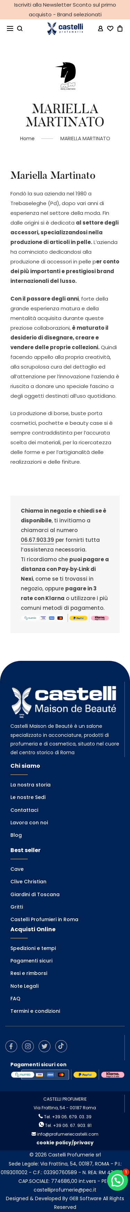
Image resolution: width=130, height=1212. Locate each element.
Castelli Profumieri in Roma (44, 919)
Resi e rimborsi (28, 973)
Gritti (16, 906)
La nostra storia (30, 784)
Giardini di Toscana (35, 894)
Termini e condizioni (35, 1011)
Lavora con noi (29, 822)
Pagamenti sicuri (31, 960)
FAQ (15, 998)
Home (27, 138)
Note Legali (24, 986)
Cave (17, 869)
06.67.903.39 (37, 540)
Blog (16, 835)
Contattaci (24, 810)
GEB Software (85, 1198)
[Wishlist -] (110, 29)
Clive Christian (28, 881)
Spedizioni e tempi (33, 948)
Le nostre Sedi (27, 797)
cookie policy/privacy (65, 1142)
